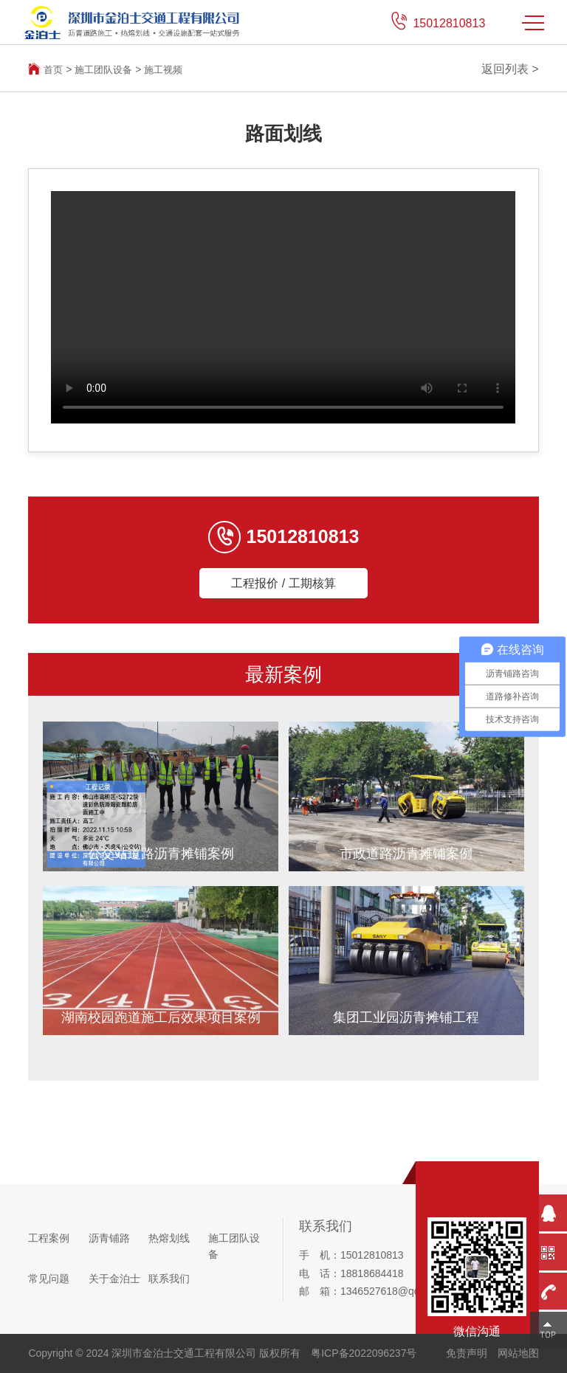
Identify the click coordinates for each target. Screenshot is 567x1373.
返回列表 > (510, 69)
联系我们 (169, 1278)
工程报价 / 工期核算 (283, 583)
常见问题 (48, 1278)
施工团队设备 (107, 69)
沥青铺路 (109, 1239)
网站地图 (518, 1353)
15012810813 (449, 23)
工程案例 (48, 1239)
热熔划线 (169, 1239)
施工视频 (170, 69)
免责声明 (466, 1353)
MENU (533, 22)
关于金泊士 (114, 1278)
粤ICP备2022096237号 (363, 1353)
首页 (54, 69)
